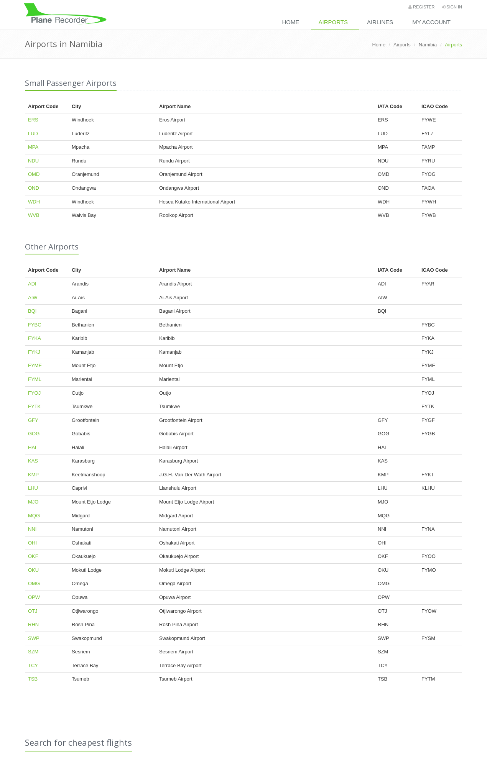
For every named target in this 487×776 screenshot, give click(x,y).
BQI (32, 311)
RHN (33, 624)
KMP (33, 474)
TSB (33, 679)
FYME (35, 365)
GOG (33, 433)
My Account (431, 22)
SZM (33, 652)
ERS (33, 120)
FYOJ (34, 393)
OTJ (33, 611)
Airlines (380, 22)
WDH (34, 202)
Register (421, 7)
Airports (333, 22)
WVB (33, 215)
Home (290, 22)
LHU (33, 488)
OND (33, 188)
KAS (33, 461)
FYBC (34, 325)
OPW (34, 597)
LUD (33, 133)
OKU (33, 570)
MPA (33, 147)
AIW (33, 297)
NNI (32, 529)
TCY (33, 665)
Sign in (452, 7)
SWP (33, 638)
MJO (33, 502)
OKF (33, 556)
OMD (33, 174)
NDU (33, 161)
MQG (34, 515)
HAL (33, 447)
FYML (34, 379)
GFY (33, 420)
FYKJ (34, 352)
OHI (32, 543)
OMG (34, 583)
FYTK (34, 406)
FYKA (34, 338)
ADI (32, 284)
